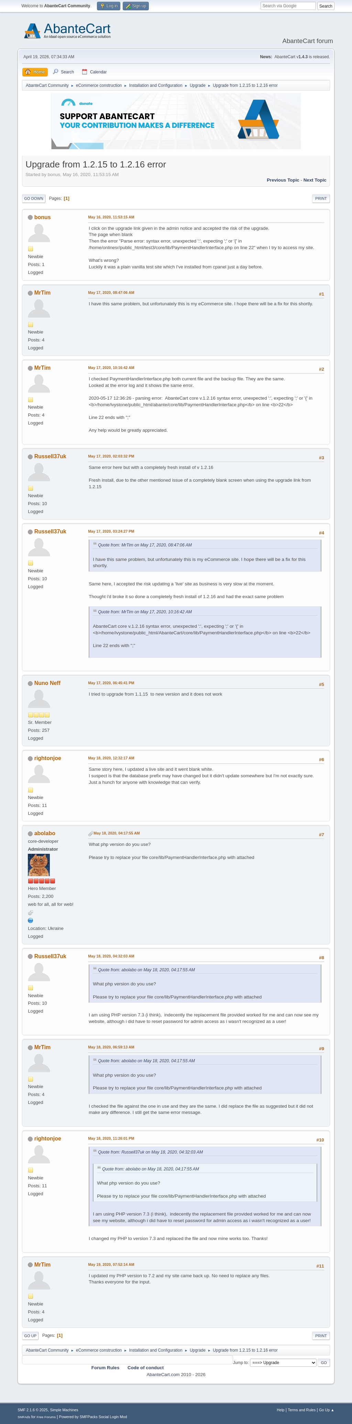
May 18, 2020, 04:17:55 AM (117, 833)
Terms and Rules (302, 1410)
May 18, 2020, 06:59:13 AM (111, 1047)
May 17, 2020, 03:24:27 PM (111, 531)
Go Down (33, 198)
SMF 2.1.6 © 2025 (33, 1410)
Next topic (315, 180)
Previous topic (283, 180)
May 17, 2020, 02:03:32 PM (111, 456)
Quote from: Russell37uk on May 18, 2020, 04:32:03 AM (150, 1152)
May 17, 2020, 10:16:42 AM (111, 368)
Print (321, 198)
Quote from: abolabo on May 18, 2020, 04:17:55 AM (146, 969)
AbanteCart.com (162, 1374)
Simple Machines (64, 1410)
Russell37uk (50, 456)
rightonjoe (47, 758)
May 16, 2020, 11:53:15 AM (111, 217)
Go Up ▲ (326, 1410)
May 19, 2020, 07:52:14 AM (111, 1264)
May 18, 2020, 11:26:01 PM (111, 1138)
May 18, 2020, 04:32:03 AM (111, 956)
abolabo (44, 833)
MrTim (42, 293)
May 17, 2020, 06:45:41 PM (111, 683)
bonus (42, 217)
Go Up (30, 1336)
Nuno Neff (47, 683)
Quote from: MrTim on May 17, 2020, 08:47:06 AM (145, 545)
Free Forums (46, 1417)
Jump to (240, 1362)
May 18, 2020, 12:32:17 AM (111, 758)
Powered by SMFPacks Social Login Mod (93, 1417)
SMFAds (24, 1417)
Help (280, 1410)
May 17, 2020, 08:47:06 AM (111, 292)
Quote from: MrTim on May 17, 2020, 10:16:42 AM (145, 611)
